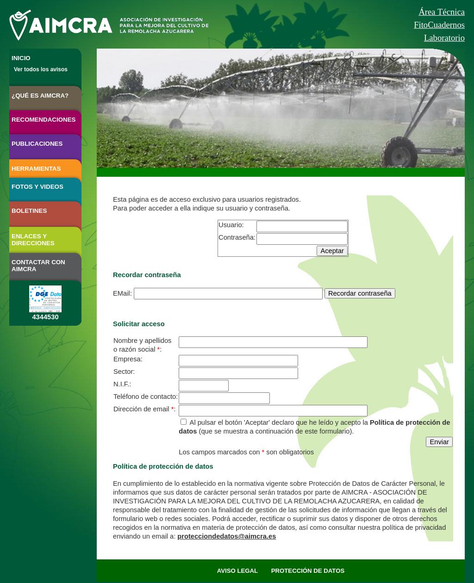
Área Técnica (441, 12)
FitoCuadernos (439, 25)
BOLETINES (29, 210)
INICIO (21, 58)
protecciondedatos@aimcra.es (226, 536)
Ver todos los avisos (41, 69)
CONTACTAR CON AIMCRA (38, 266)
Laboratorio (444, 38)
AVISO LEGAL (237, 570)
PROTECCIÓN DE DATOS (308, 570)
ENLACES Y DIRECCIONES (33, 240)
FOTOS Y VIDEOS (37, 186)
